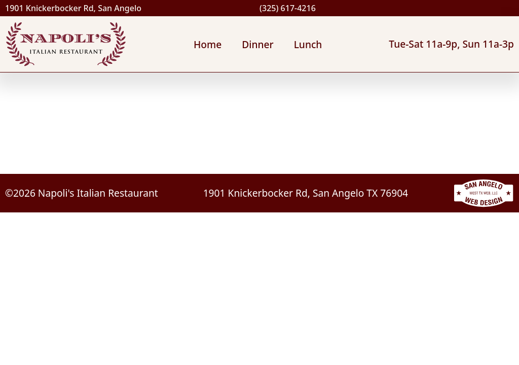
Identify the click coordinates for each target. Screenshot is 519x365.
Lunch (308, 44)
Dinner (257, 44)
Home (207, 44)
